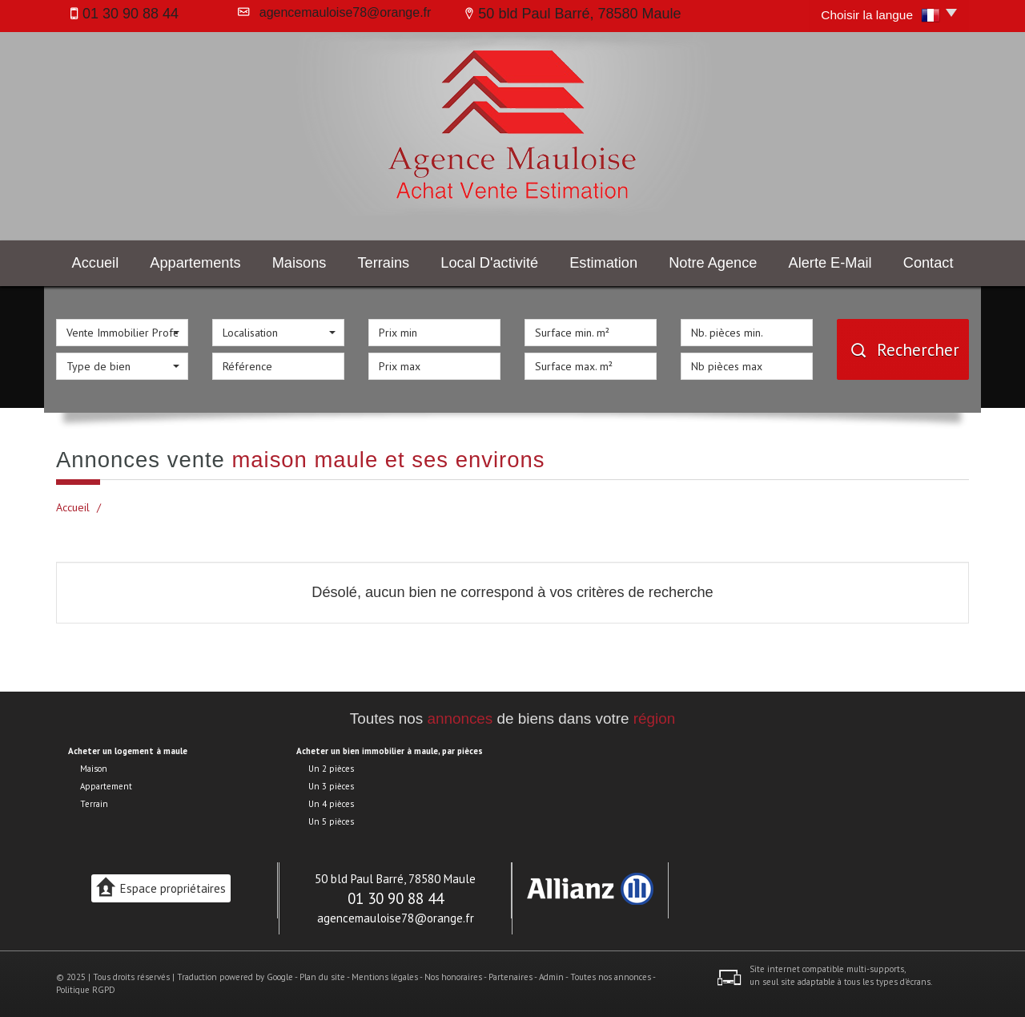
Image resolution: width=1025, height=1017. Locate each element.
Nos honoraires (453, 977)
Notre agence (713, 263)
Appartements (195, 263)
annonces (459, 718)
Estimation (603, 263)
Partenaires (510, 977)
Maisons (299, 263)
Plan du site (322, 977)
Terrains (384, 263)
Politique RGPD (85, 989)
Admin (551, 977)
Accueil (95, 263)
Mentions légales (385, 977)
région (654, 718)
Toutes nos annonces (610, 977)
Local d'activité (489, 263)
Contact (928, 263)
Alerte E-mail (830, 263)
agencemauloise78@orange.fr (342, 12)
